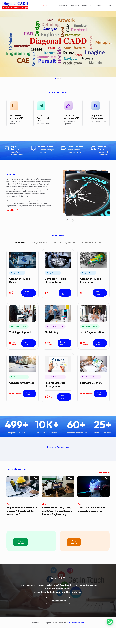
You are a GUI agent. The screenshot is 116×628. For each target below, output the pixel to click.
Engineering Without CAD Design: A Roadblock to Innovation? (21, 511)
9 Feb (105, 478)
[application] (66, 5)
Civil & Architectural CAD (43, 118)
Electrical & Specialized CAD (71, 116)
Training (63, 5)
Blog (8, 504)
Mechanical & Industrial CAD (16, 116)
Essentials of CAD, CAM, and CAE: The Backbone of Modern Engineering (57, 511)
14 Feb (34, 478)
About (53, 5)
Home (45, 5)
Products (86, 5)
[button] (4, 44)
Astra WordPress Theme (76, 623)
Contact (109, 5)
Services (74, 5)
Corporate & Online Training (97, 116)
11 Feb (70, 478)
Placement (98, 5)
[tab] (20, 243)
